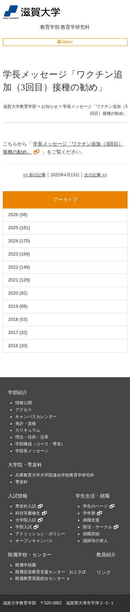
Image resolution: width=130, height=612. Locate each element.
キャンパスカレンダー (36, 416)
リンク (103, 572)
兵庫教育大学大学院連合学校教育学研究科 (54, 475)
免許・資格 (25, 423)
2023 (13, 254)
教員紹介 (106, 554)
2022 (13, 267)
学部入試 (23, 527)
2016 (13, 345)
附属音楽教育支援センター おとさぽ (50, 571)
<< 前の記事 (34, 175)
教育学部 (50, 27)
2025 (13, 227)
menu (65, 41)
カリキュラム (27, 430)
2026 (13, 214)
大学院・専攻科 (25, 464)
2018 (13, 319)
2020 (13, 293)
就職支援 (91, 520)
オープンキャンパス (34, 540)
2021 (13, 279)
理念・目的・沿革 (32, 437)
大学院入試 (25, 520)
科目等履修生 (27, 513)
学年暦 (89, 513)
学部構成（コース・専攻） (40, 444)
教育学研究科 (75, 27)
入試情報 (17, 496)
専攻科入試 (25, 506)
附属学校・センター (30, 554)
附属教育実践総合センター (40, 578)
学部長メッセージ (32, 450)
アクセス (23, 409)
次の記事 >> (95, 175)
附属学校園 (25, 565)
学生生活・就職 (93, 496)
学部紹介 (17, 392)
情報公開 (23, 402)
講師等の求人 (95, 540)
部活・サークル (97, 527)
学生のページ (95, 506)
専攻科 (21, 482)
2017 (13, 332)
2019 (13, 306)
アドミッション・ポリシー (40, 533)
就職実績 (91, 533)
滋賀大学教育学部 (19, 603)
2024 (13, 240)
